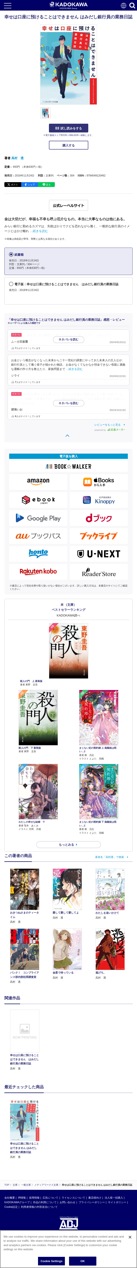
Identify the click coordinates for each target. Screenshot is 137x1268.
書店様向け (94, 1156)
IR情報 (22, 1156)
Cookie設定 (11, 1165)
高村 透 (17, 158)
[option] (25, 1040)
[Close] (130, 1240)
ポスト (14, 184)
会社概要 (9, 1156)
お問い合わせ (67, 1160)
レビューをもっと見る (107, 424)
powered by (110, 430)
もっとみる (66, 844)
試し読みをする (68, 128)
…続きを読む (39, 231)
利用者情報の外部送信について (39, 1165)
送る (48, 184)
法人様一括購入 (114, 1156)
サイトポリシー (117, 1160)
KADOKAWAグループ (17, 1160)
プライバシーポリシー (92, 1160)
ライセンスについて (73, 1156)
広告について (50, 1156)
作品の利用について (45, 1160)
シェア (31, 184)
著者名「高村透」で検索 (109, 857)
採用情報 (34, 1156)
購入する (68, 145)
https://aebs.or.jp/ (14, 1207)
